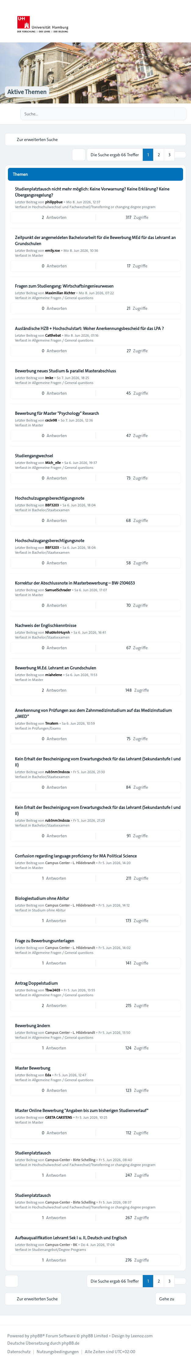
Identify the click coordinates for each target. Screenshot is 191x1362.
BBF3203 (52, 505)
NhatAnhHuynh (57, 632)
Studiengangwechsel (34, 456)
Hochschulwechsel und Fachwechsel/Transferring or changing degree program (94, 206)
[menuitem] (19, 1352)
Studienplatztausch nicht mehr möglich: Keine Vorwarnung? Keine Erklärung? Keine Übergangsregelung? (92, 192)
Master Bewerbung (32, 1068)
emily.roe (52, 250)
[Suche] (169, 114)
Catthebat (53, 335)
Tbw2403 (52, 990)
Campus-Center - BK (61, 1244)
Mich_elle (53, 462)
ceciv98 (51, 420)
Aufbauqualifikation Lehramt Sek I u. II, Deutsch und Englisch (71, 1238)
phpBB (36, 1336)
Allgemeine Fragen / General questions (62, 297)
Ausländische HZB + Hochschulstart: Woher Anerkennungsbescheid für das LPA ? (89, 328)
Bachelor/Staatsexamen (51, 510)
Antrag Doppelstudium (36, 983)
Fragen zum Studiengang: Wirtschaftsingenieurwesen (64, 286)
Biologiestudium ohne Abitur (42, 898)
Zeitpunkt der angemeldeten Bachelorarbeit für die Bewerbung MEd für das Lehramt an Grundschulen (95, 240)
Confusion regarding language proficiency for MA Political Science (76, 856)
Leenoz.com (142, 1336)
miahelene (53, 674)
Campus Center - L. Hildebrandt (70, 862)
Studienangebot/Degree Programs (59, 1249)
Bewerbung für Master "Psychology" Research (57, 413)
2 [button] (159, 155)
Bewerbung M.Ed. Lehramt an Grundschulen (55, 668)
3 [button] (169, 155)
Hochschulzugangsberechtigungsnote (49, 498)
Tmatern (51, 723)
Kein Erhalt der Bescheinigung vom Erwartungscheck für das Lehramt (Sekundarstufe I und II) (98, 762)
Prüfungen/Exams (46, 728)
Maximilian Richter (60, 292)
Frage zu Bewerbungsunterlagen (44, 941)
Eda (48, 1075)
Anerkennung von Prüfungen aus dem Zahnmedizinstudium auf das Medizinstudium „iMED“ (93, 713)
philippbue (54, 202)
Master (37, 255)
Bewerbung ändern (32, 1026)
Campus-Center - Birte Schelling (70, 1159)
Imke (49, 377)
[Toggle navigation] (183, 21)
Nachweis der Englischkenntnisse (45, 625)
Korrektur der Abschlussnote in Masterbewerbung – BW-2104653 (75, 583)
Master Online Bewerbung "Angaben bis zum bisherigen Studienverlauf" (81, 1110)
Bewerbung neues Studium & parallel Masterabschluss (65, 371)
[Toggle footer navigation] (7, 1320)
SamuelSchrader (58, 589)
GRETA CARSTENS (58, 1117)
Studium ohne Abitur (49, 910)
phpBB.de (70, 1343)
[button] (180, 154)
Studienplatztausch (33, 1153)
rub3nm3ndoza (57, 771)
